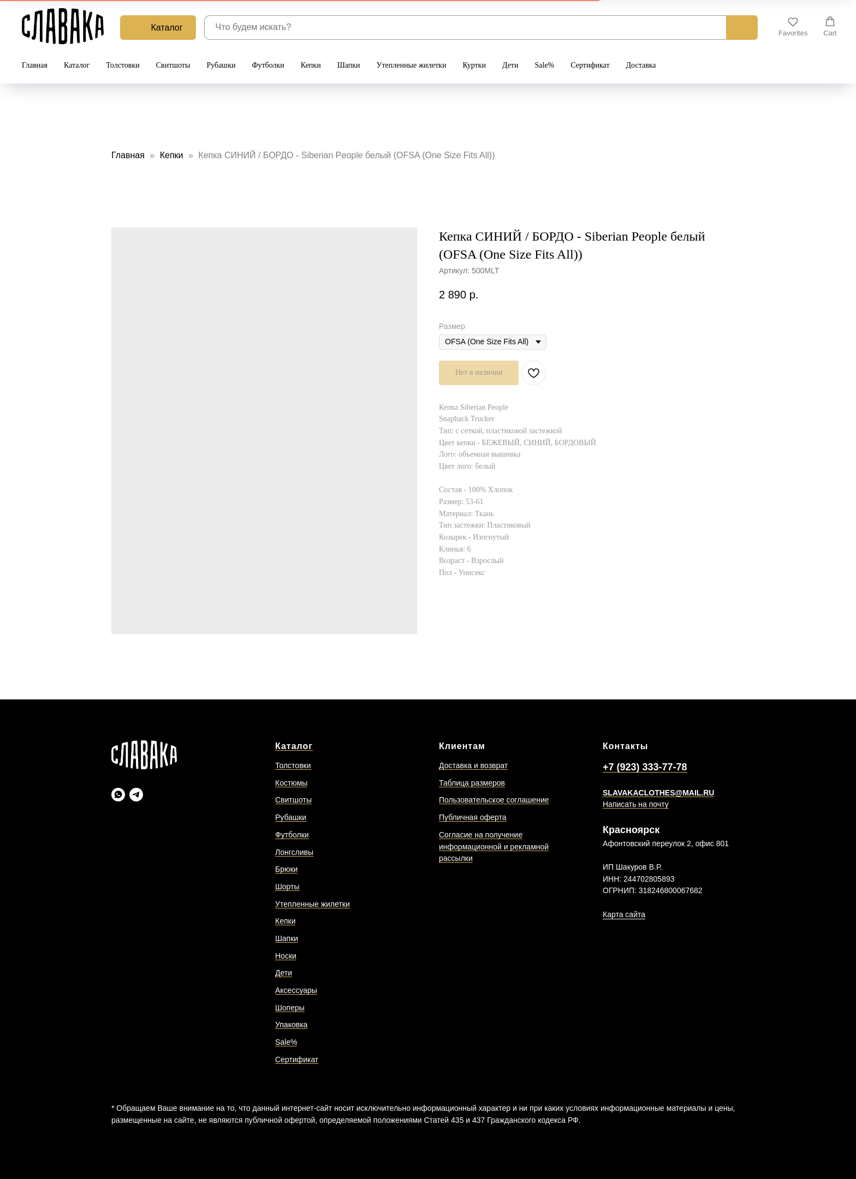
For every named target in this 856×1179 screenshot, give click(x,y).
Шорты (287, 886)
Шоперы (290, 1007)
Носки (285, 955)
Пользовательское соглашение (494, 799)
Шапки (348, 65)
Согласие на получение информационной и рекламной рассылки (494, 846)
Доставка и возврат (473, 765)
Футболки (268, 65)
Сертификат (589, 65)
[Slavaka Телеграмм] (136, 794)
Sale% (544, 65)
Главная (34, 65)
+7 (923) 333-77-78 (645, 767)
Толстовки (122, 65)
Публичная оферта (473, 817)
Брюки (286, 869)
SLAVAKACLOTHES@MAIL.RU (658, 792)
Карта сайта (624, 914)
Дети (510, 65)
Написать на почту (636, 804)
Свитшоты (173, 65)
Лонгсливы (294, 852)
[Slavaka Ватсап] (118, 794)
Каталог (77, 65)
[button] (792, 26)
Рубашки (220, 65)
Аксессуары (296, 990)
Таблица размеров (472, 783)
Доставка (641, 65)
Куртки (474, 65)
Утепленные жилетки (412, 65)
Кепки (311, 65)
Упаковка (291, 1024)
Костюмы (291, 783)
